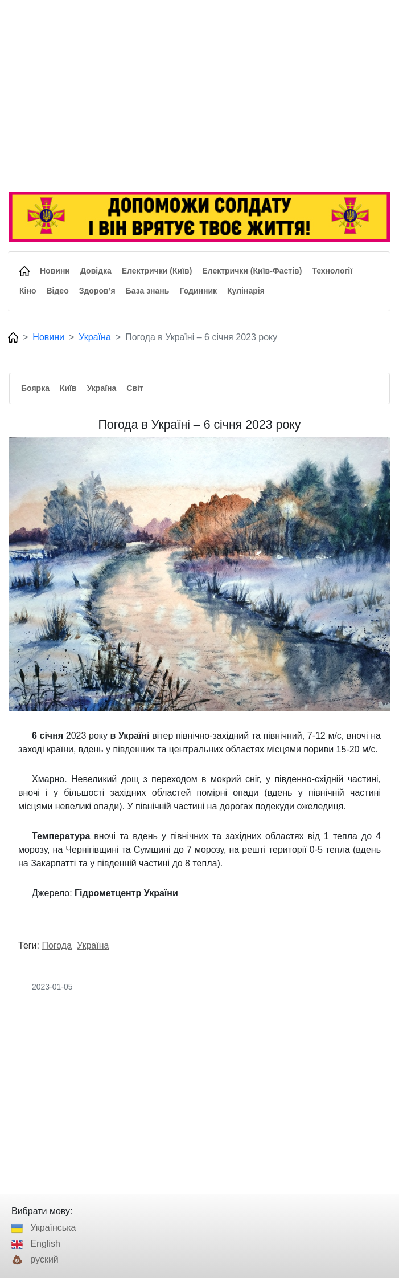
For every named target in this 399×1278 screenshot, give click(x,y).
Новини (48, 337)
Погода (57, 945)
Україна (94, 337)
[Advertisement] (199, 97)
